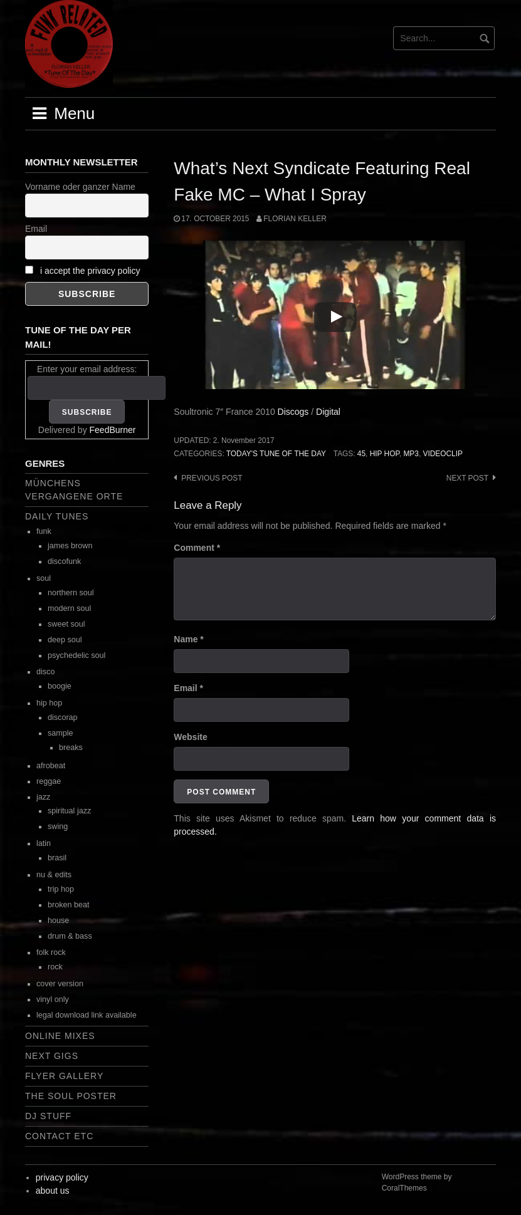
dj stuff (48, 1116)
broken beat (69, 904)
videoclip (443, 453)
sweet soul (66, 624)
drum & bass (70, 936)
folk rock (51, 952)
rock (55, 966)
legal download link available (86, 1015)
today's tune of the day (276, 453)
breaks (71, 747)
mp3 (410, 453)
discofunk (64, 561)
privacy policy (62, 1177)
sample (60, 733)
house (58, 920)
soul (43, 578)
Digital (328, 412)
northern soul (71, 592)
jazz (43, 797)
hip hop (384, 453)
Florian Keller (294, 218)
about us (53, 1191)
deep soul (65, 639)
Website (190, 737)
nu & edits (53, 874)
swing (58, 826)
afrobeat (50, 765)
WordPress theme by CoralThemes (417, 1182)
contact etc (59, 1136)
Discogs (293, 412)
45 (361, 453)
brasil (57, 857)
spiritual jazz (69, 810)
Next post (467, 478)
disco (45, 671)
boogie (59, 686)
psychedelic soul (76, 655)
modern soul (69, 608)
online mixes (60, 1036)
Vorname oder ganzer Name (80, 187)
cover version (59, 983)
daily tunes (56, 516)
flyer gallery (64, 1076)
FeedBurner (113, 430)
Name (188, 639)
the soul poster (71, 1096)
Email (188, 688)
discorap (63, 717)
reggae (48, 781)
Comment (197, 548)
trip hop (61, 889)
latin (43, 843)
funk (43, 531)
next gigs (51, 1056)
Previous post (211, 478)
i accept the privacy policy (90, 271)
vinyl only (52, 999)
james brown (70, 545)
